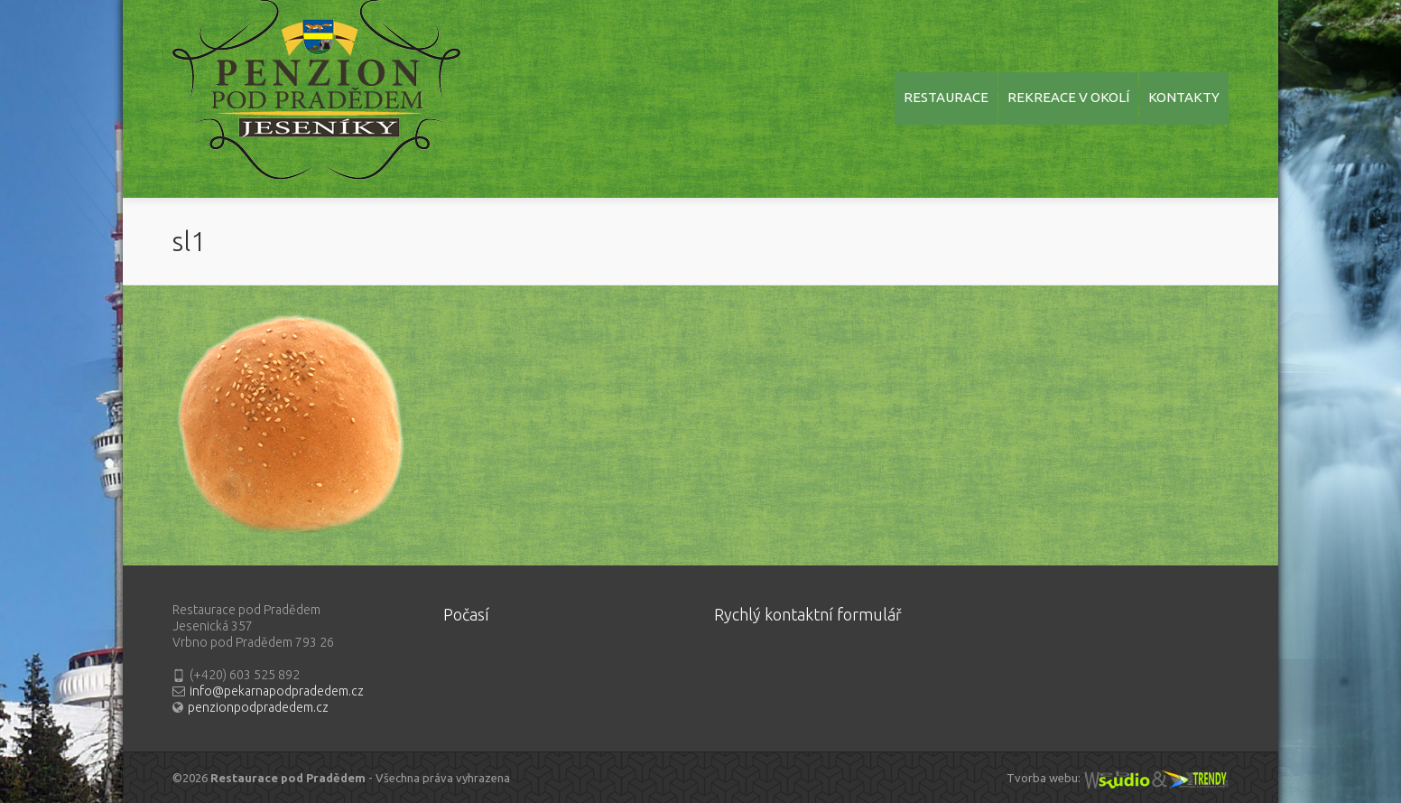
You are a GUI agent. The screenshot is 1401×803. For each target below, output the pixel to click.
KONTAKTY (1184, 97)
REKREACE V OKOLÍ (1068, 97)
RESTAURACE (946, 97)
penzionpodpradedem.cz (258, 707)
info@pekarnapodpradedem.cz (277, 691)
